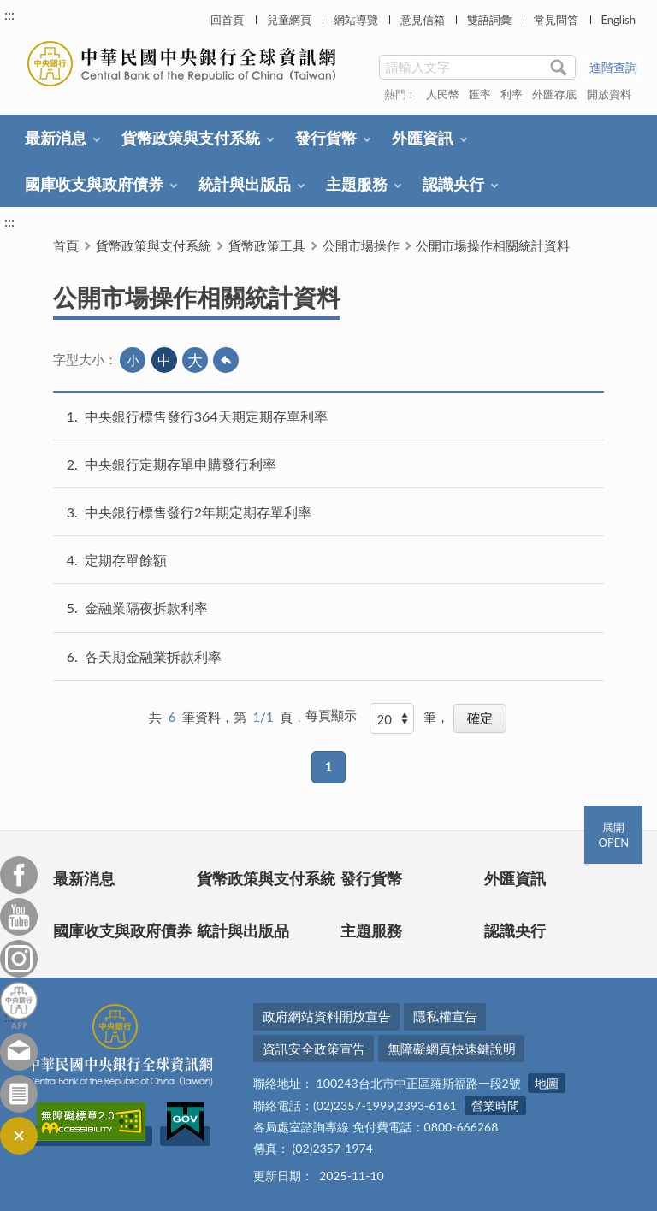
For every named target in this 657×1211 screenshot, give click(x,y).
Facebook (19, 875)
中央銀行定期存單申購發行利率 (180, 464)
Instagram (19, 959)
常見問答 (556, 20)
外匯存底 (554, 94)
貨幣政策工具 (266, 245)
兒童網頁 (289, 20)
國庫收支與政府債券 (94, 183)
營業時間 (495, 1105)
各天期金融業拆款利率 (153, 656)
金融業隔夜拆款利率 (146, 608)
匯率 (480, 94)
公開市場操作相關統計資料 (493, 245)
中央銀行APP (19, 1005)
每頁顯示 (331, 715)
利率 (511, 94)
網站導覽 (356, 20)
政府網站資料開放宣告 (327, 1016)
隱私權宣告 (445, 1016)
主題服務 (357, 183)
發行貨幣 (326, 137)
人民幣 (442, 94)
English (618, 20)
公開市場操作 (361, 245)
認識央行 (453, 183)
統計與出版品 (244, 183)
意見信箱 (422, 20)
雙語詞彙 (489, 20)
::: (9, 14)
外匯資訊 (422, 137)
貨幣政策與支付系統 (190, 137)
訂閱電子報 (19, 1094)
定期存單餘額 (126, 560)
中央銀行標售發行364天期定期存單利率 (206, 416)
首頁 (66, 245)
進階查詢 (613, 67)
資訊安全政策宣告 (314, 1048)
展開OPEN (614, 834)
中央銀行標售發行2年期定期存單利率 (198, 512)
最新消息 (55, 137)
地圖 (547, 1083)
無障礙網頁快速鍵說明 (452, 1048)
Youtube (19, 917)
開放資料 (609, 94)
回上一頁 (226, 360)
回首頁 (227, 20)
